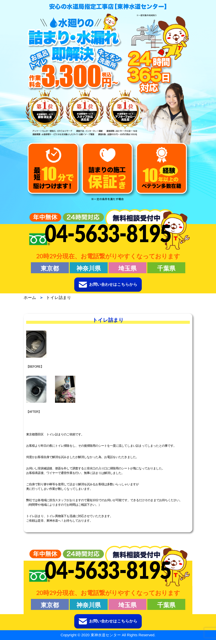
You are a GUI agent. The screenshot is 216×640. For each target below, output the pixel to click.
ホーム (30, 297)
